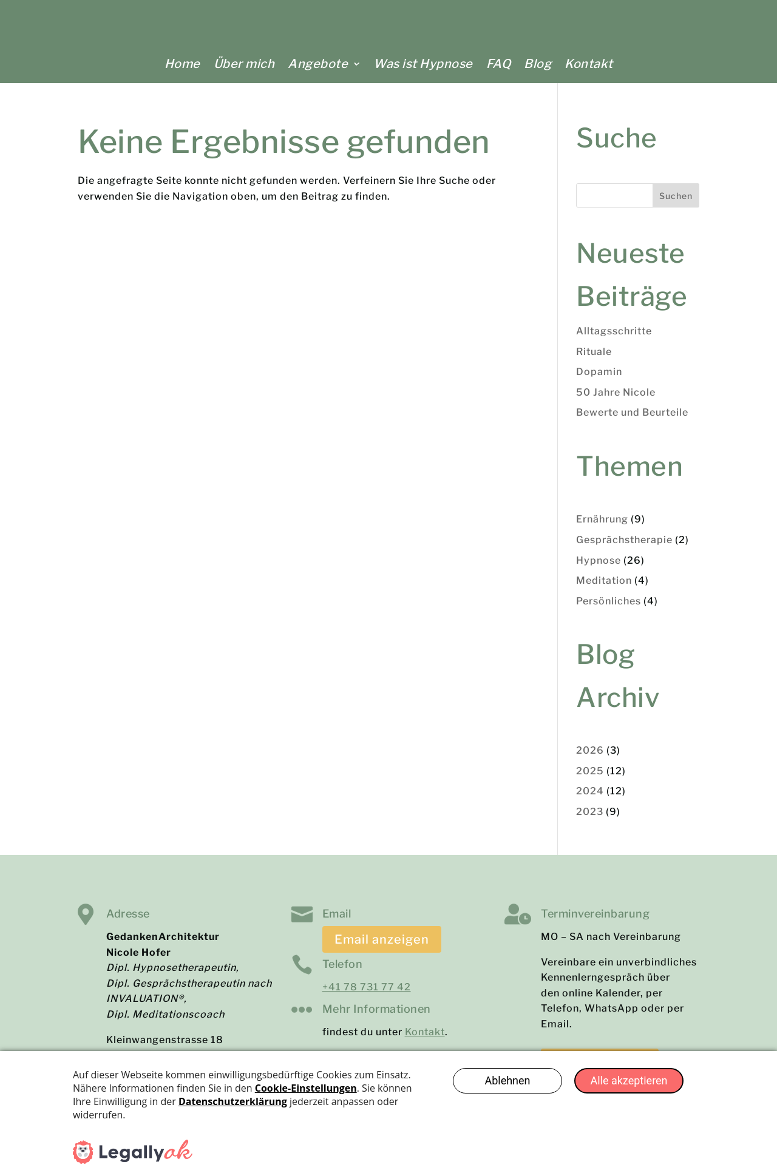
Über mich (244, 64)
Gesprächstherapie (624, 547)
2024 (590, 799)
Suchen (676, 203)
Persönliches (608, 609)
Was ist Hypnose (423, 64)
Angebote (318, 64)
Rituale (594, 359)
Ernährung (602, 527)
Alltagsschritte (614, 339)
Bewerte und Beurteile (632, 420)
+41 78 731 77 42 (366, 995)
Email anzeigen (381, 947)
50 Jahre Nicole (616, 400)
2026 (590, 758)
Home (182, 64)
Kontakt (589, 64)
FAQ (498, 64)
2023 (589, 819)
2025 (590, 779)
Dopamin (599, 379)
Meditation (604, 588)
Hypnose (598, 568)
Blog (537, 64)
